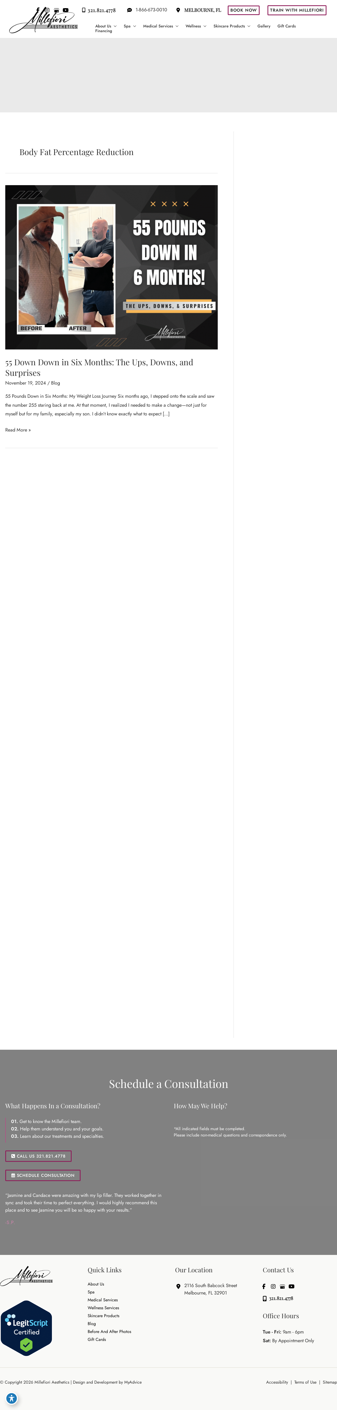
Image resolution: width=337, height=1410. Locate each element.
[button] (243, 10)
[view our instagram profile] (273, 1286)
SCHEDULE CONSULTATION (43, 1175)
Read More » (18, 430)
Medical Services (103, 1300)
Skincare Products (103, 1316)
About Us (96, 1284)
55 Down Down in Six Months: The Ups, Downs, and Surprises (99, 367)
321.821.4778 (98, 10)
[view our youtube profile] (292, 1286)
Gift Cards (97, 1339)
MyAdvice (132, 1382)
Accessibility (277, 1382)
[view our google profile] (282, 1286)
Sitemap (330, 1382)
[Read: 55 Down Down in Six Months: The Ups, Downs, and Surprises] (111, 266)
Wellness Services (103, 1308)
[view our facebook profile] (264, 1286)
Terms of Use (305, 1382)
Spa (91, 1292)
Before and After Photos (109, 1332)
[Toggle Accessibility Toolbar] (11, 1398)
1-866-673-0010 (145, 9)
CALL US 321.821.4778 (38, 1156)
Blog (55, 383)
